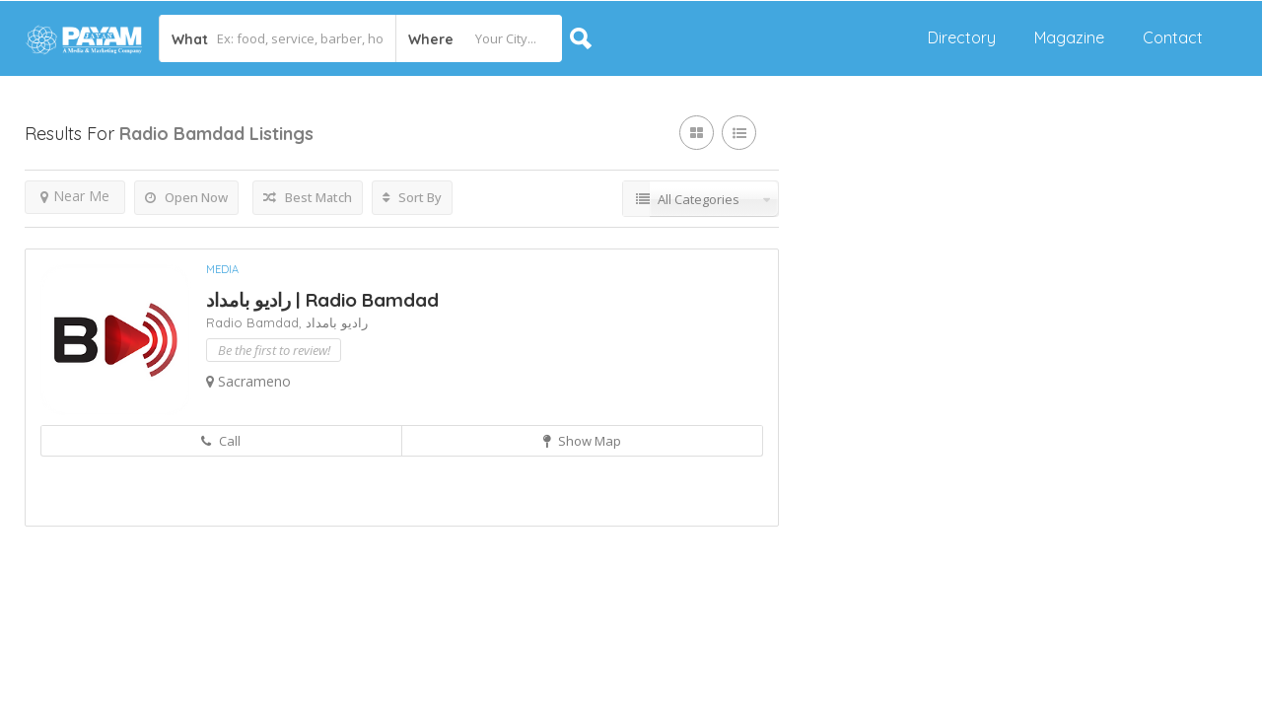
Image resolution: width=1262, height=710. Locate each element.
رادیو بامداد (337, 322)
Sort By (412, 197)
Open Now (186, 197)
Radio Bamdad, (256, 322)
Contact (1173, 37)
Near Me (74, 195)
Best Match (307, 197)
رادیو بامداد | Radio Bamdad (322, 300)
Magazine (1069, 37)
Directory (962, 37)
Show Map (582, 441)
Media (222, 269)
